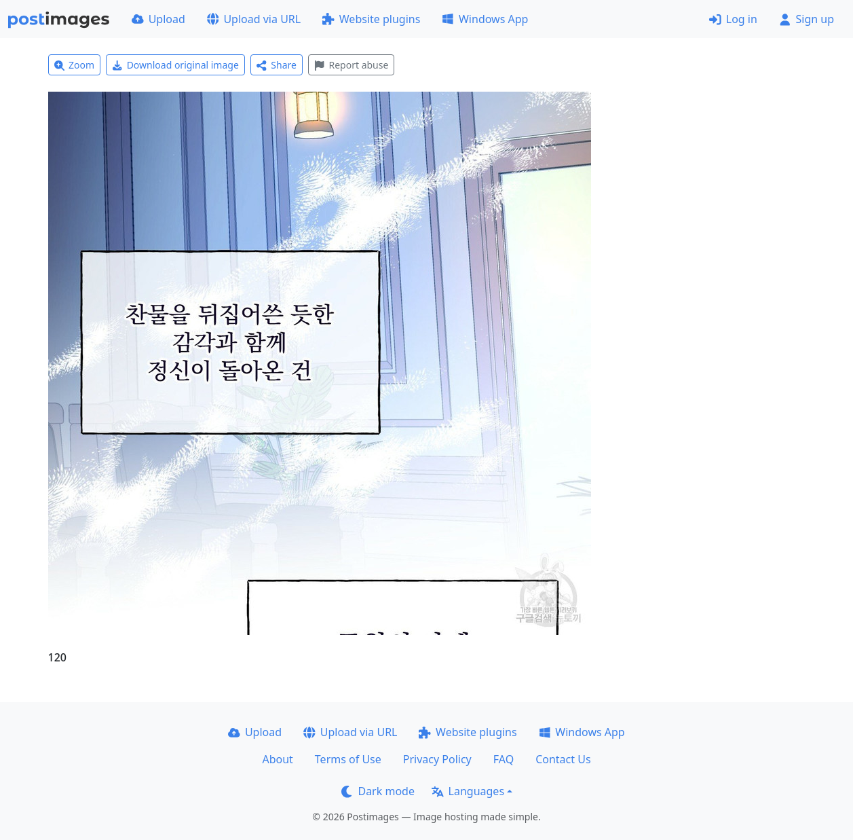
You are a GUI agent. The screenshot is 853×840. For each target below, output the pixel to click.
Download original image (175, 64)
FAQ (503, 759)
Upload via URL (254, 19)
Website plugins (371, 19)
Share (277, 64)
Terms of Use (348, 759)
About (277, 759)
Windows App (485, 19)
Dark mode (378, 791)
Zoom (74, 64)
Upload (158, 19)
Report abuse (351, 64)
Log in (733, 19)
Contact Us (562, 759)
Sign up (806, 19)
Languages (468, 791)
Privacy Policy (437, 759)
